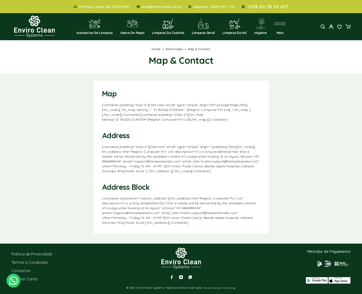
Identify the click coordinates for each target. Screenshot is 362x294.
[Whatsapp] (190, 277)
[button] (13, 281)
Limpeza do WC (234, 26)
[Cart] (348, 27)
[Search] (323, 27)
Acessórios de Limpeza (94, 26)
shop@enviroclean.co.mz (161, 7)
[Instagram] (181, 277)
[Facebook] (171, 277)
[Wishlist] (339, 27)
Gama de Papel (132, 26)
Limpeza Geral (203, 26)
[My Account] (331, 27)
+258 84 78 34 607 (268, 6)
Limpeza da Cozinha (168, 26)
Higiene (260, 26)
